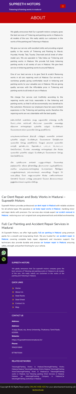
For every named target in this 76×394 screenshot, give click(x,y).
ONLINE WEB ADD (37, 387)
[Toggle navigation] (63, 6)
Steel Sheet (20, 299)
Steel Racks (20, 295)
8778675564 (17, 352)
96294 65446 (38, 390)
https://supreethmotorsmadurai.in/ (27, 340)
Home (18, 288)
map (17, 307)
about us (19, 292)
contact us (20, 303)
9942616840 (17, 347)
